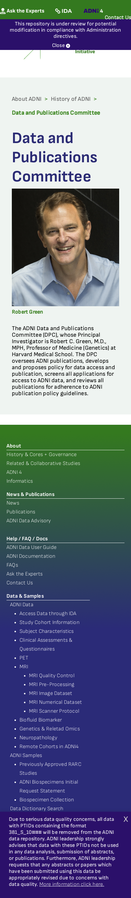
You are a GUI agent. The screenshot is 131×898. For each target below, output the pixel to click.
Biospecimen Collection (47, 800)
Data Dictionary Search (36, 808)
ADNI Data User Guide (31, 547)
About (14, 446)
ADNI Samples (26, 755)
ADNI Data (21, 605)
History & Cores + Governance (42, 454)
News (13, 503)
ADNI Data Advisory (29, 521)
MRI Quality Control (52, 675)
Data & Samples (25, 596)
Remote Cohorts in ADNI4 (49, 746)
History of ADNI (70, 99)
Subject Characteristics (47, 631)
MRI (24, 667)
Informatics (20, 481)
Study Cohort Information (50, 622)
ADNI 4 (14, 472)
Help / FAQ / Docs (27, 539)
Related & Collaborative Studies (43, 463)
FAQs (12, 565)
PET (24, 658)
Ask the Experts (25, 574)
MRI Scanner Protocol (54, 711)
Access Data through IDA (48, 613)
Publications (21, 512)
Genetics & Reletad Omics (50, 729)
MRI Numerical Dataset (55, 702)
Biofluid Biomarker (41, 720)
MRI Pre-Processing (52, 684)
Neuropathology (38, 738)
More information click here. (71, 884)
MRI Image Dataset (50, 693)
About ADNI (26, 99)
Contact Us (20, 583)
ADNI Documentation (31, 556)
